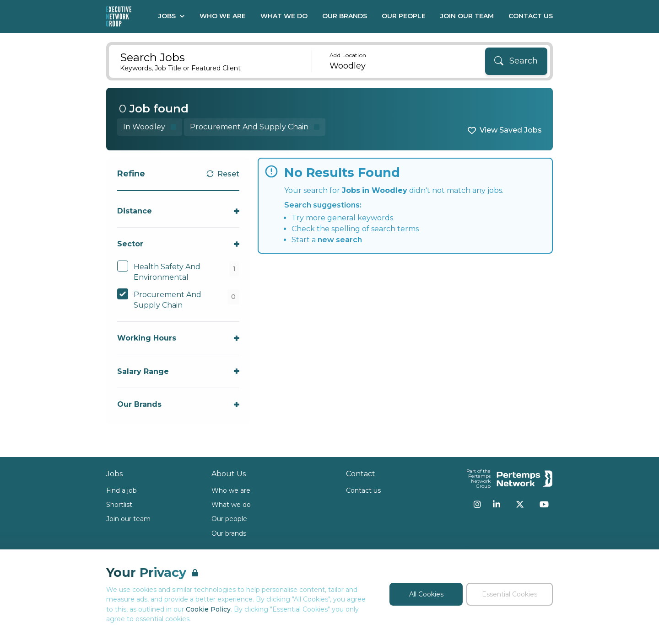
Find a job (121, 490)
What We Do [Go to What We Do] (284, 16)
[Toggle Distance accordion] (178, 211)
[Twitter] (520, 504)
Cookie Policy (208, 609)
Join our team (128, 519)
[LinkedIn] (496, 504)
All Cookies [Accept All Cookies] (426, 594)
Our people (229, 519)
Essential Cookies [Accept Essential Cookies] (509, 594)
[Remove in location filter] (149, 126)
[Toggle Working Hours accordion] (178, 338)
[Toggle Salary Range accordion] (178, 371)
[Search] (516, 61)
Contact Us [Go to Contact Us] (530, 16)
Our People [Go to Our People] (404, 16)
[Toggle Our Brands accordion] (178, 404)
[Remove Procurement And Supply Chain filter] (254, 126)
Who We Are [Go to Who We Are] (223, 16)
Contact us (363, 490)
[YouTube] (544, 504)
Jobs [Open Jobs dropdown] (171, 16)
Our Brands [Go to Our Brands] (344, 16)
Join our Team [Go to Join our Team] (467, 16)
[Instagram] (477, 504)
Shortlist (119, 505)
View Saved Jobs (511, 130)
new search (340, 239)
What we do (231, 505)
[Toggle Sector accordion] (178, 244)
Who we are (230, 490)
